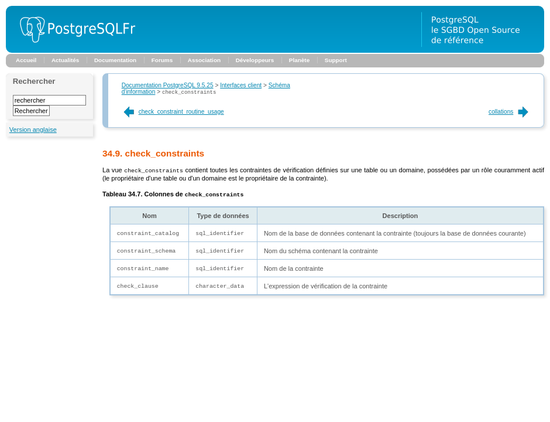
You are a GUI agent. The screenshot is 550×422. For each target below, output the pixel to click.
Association (204, 60)
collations (509, 112)
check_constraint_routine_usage (173, 112)
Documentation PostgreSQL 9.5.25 (168, 85)
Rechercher (34, 81)
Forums (162, 60)
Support (336, 60)
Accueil (26, 60)
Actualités (65, 60)
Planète (299, 60)
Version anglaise (33, 129)
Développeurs (255, 60)
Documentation (115, 60)
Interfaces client (241, 85)
